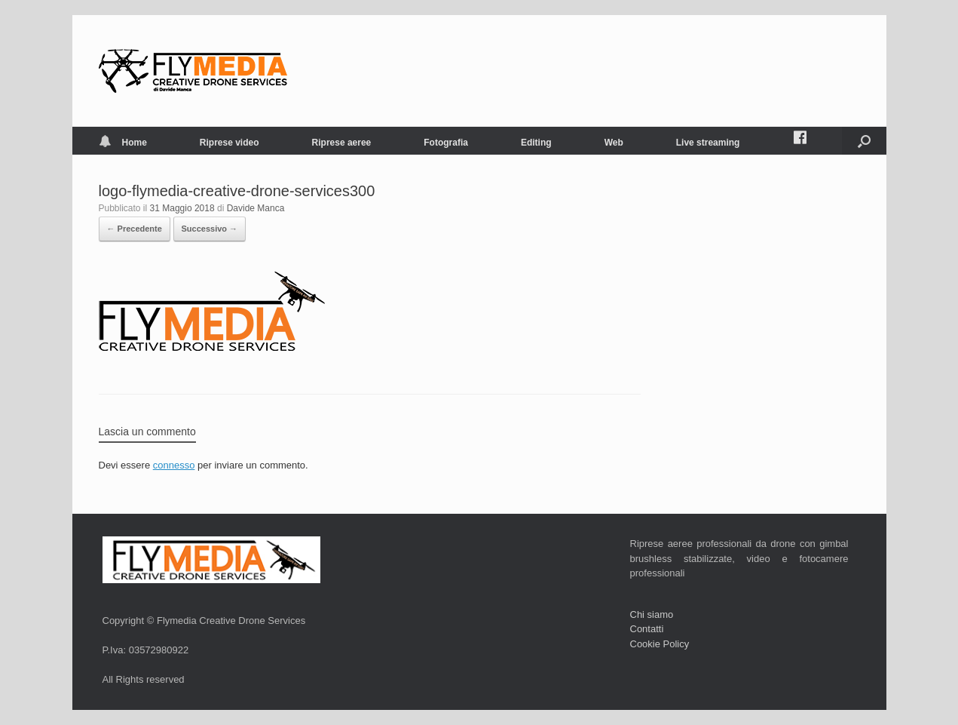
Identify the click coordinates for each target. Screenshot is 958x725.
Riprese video (229, 142)
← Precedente (134, 228)
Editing (536, 142)
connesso (174, 465)
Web (613, 142)
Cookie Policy (660, 644)
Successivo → (210, 228)
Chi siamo (652, 614)
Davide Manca (256, 208)
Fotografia (446, 142)
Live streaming (708, 142)
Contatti (647, 628)
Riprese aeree (342, 142)
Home (123, 142)
